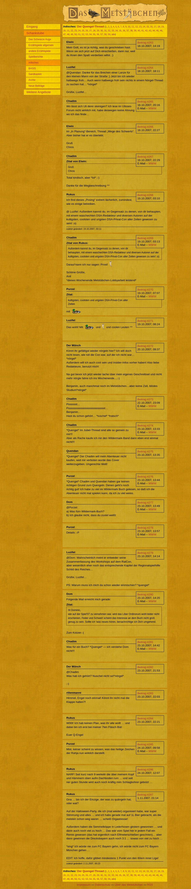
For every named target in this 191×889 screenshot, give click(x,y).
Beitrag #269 (145, 238)
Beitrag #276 (145, 476)
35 (120, 30)
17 (155, 26)
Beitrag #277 (145, 502)
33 (113, 30)
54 (90, 34)
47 (64, 34)
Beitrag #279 (145, 552)
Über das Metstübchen (129, 884)
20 (64, 30)
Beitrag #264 (145, 67)
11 (133, 26)
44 (154, 30)
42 (146, 30)
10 (129, 26)
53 (87, 34)
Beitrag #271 (145, 320)
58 (105, 34)
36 (124, 30)
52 (83, 34)
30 (101, 30)
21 (68, 30)
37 (127, 30)
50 (75, 34)
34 (116, 30)
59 (109, 34)
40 (139, 30)
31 (105, 30)
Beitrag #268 (145, 195)
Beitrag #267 (145, 156)
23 (75, 30)
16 (151, 26)
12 (136, 26)
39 (135, 30)
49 (72, 34)
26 (87, 30)
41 (142, 30)
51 (79, 34)
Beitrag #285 (145, 744)
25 (83, 30)
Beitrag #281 (145, 642)
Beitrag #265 (145, 101)
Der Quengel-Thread (90, 26)
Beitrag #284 (145, 718)
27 (90, 30)
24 (79, 30)
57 (101, 34)
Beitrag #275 (145, 451)
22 (72, 30)
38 (131, 30)
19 (162, 26)
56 (98, 34)
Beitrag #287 (145, 794)
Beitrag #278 (145, 527)
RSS (150, 884)
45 (157, 30)
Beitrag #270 (145, 289)
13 (140, 26)
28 (94, 30)
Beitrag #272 (145, 346)
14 (144, 26)
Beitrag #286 (145, 769)
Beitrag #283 (145, 693)
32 (109, 30)
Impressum (84, 884)
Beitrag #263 (145, 42)
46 (161, 30)
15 (147, 26)
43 (150, 30)
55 (94, 34)
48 (68, 34)
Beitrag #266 (145, 126)
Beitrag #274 (145, 425)
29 (98, 30)
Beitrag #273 (145, 399)
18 (159, 26)
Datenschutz (102, 884)
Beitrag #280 (145, 594)
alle (113, 34)
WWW (152, 108)
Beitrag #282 (145, 667)
